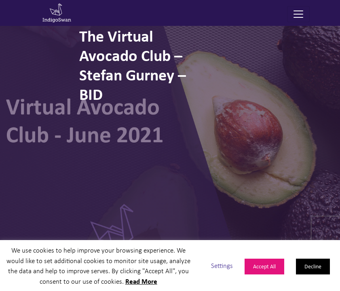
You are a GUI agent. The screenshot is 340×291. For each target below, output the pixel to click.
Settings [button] (222, 265)
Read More (141, 281)
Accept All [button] (264, 266)
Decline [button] (312, 266)
